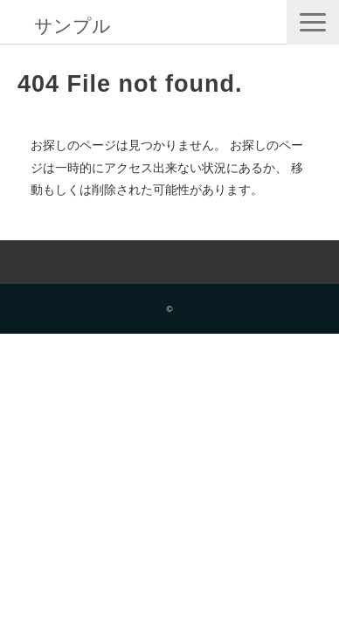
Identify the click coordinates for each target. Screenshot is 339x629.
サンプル (72, 26)
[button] (313, 22)
